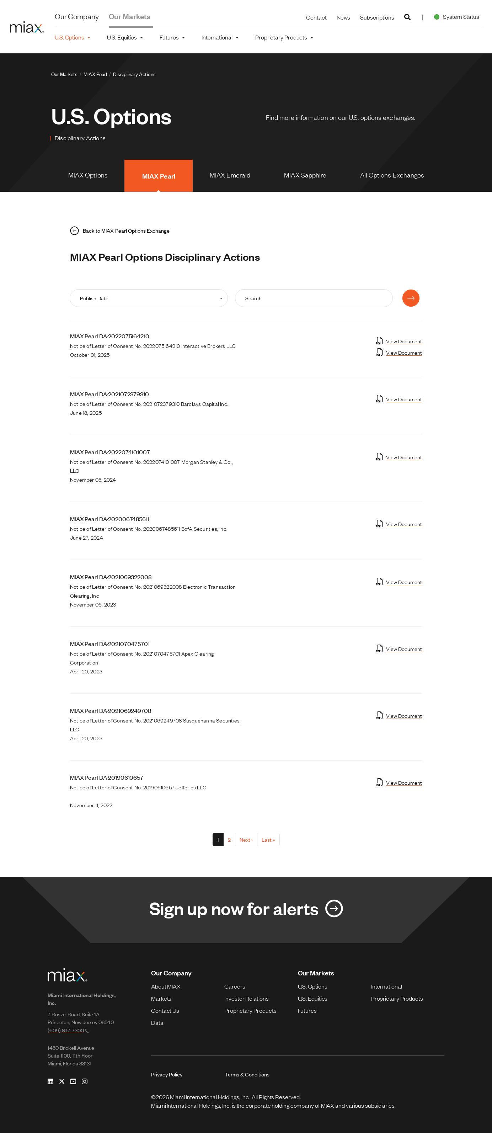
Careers (234, 986)
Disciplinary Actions (134, 74)
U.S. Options (312, 986)
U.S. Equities (313, 998)
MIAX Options (88, 174)
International (386, 986)
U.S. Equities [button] (122, 37)
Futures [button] (169, 37)
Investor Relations (246, 998)
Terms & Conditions (247, 1074)
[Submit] (411, 298)
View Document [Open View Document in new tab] (399, 341)
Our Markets (130, 16)
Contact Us (165, 1010)
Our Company (77, 16)
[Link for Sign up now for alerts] (246, 910)
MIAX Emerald (230, 174)
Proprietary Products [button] (281, 37)
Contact (316, 17)
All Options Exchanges (392, 174)
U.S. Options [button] (69, 37)
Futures (307, 1010)
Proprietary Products (250, 1010)
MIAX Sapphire (305, 174)
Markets (161, 998)
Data (157, 1022)
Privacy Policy (166, 1074)
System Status (455, 16)
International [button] (217, 37)
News (344, 17)
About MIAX (166, 986)
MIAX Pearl (95, 74)
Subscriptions (377, 17)
